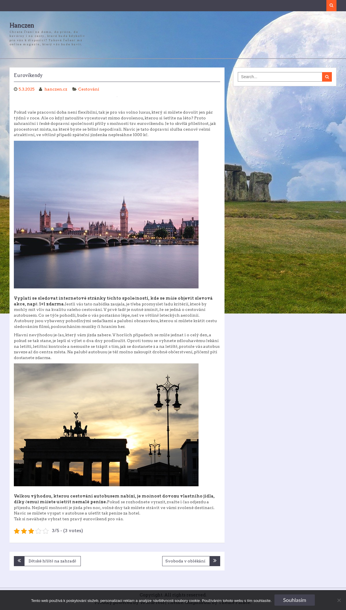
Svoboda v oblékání (185, 561)
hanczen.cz (56, 89)
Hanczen (22, 25)
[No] (339, 600)
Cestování (88, 89)
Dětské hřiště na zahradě (52, 561)
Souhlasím (294, 600)
